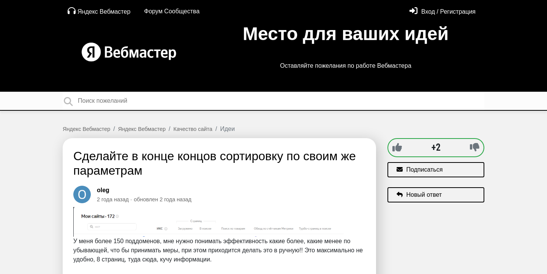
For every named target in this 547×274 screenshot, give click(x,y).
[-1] (474, 147)
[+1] (397, 147)
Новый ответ (419, 194)
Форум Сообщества (171, 11)
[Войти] (442, 11)
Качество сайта (193, 129)
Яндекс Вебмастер (99, 11)
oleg (103, 190)
